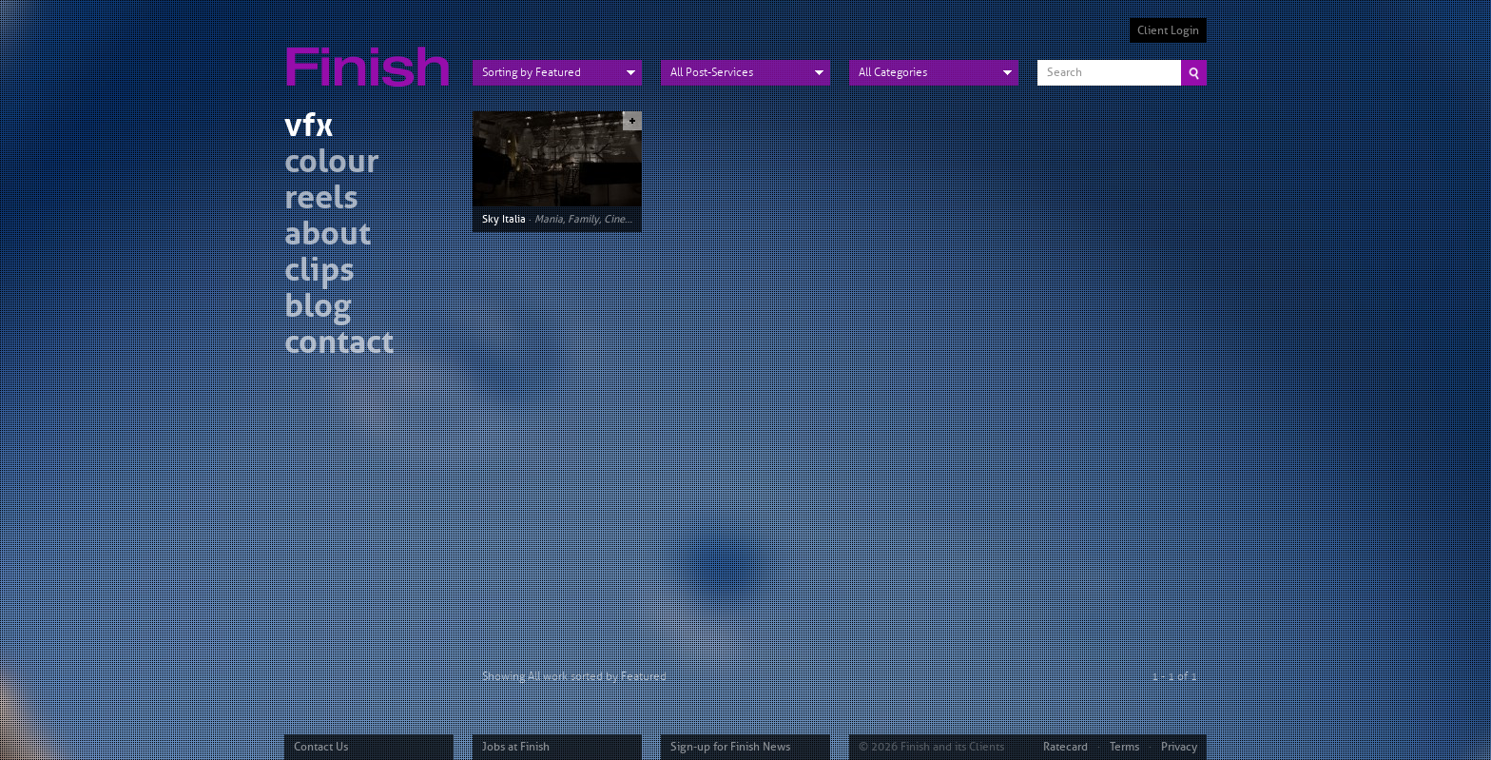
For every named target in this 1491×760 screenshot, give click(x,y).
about (327, 236)
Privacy (1179, 746)
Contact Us (321, 746)
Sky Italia (504, 218)
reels (321, 200)
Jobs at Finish (516, 746)
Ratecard (1065, 746)
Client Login (1168, 30)
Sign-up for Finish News (730, 746)
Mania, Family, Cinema (586, 218)
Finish (372, 55)
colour (331, 164)
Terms (1124, 746)
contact (339, 344)
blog (317, 308)
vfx (308, 128)
